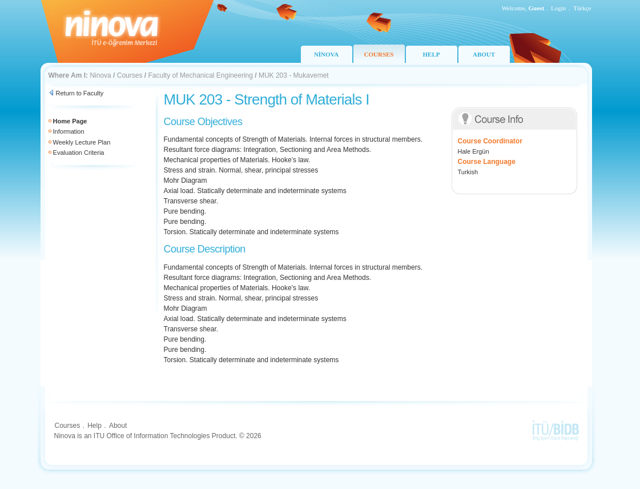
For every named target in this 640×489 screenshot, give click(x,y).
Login (558, 8)
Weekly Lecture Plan (82, 142)
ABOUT (484, 54)
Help (94, 426)
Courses (130, 75)
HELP (431, 54)
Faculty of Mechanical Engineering (200, 75)
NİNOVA (326, 54)
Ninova (100, 75)
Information (68, 131)
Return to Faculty (80, 93)
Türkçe (582, 8)
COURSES (379, 54)
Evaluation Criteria (78, 152)
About (118, 426)
